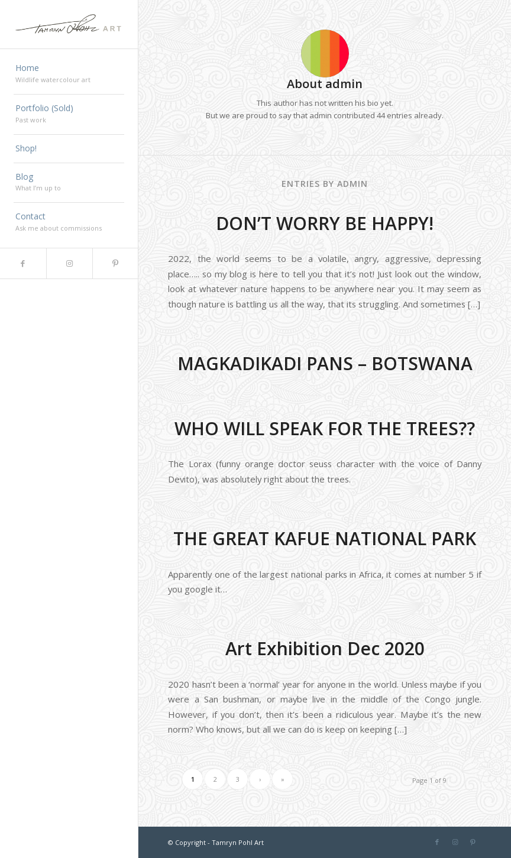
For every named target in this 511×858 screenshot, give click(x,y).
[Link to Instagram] (69, 263)
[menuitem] (69, 74)
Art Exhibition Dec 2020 (325, 648)
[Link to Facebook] (23, 263)
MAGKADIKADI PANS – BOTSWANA (325, 363)
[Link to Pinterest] (115, 263)
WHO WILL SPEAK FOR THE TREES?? (324, 428)
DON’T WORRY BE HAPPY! (325, 223)
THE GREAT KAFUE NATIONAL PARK (324, 538)
